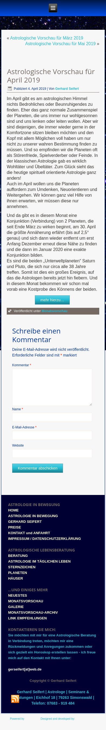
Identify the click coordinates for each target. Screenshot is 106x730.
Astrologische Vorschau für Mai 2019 (60, 43)
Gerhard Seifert (67, 89)
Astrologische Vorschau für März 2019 (46, 38)
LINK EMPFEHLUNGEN (27, 618)
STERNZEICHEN (21, 567)
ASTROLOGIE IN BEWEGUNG (33, 516)
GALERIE (16, 607)
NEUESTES (17, 595)
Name (17, 409)
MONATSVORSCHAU (25, 601)
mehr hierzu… (52, 300)
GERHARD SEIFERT (25, 522)
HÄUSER (15, 578)
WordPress (31, 718)
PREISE (14, 527)
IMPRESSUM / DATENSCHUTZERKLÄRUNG (44, 539)
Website (18, 445)
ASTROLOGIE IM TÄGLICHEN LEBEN (39, 561)
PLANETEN (17, 573)
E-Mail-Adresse (24, 427)
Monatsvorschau (54, 311)
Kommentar (21, 365)
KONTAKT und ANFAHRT (29, 533)
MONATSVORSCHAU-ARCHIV (33, 612)
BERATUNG (18, 556)
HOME (13, 510)
